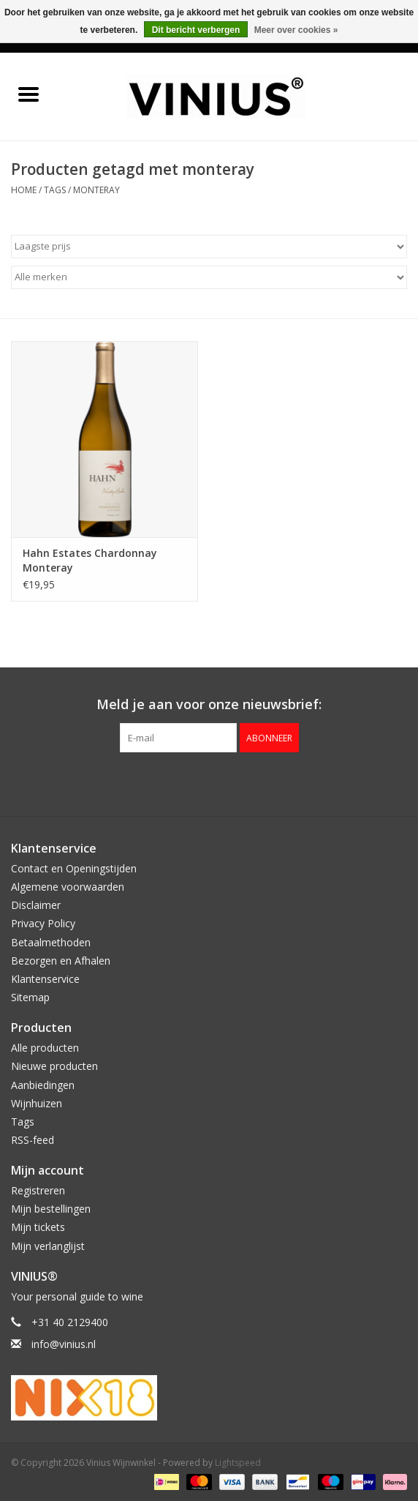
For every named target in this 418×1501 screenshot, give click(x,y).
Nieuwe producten (54, 1066)
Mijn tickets (38, 1227)
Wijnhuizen (36, 1103)
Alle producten (45, 1048)
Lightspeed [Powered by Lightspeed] (238, 1462)
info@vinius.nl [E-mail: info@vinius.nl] (63, 1344)
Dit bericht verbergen (196, 30)
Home (24, 190)
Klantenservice (45, 979)
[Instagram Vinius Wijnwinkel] (235, 782)
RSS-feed (32, 1140)
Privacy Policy (43, 923)
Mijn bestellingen (51, 1209)
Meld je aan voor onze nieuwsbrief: (209, 704)
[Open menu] (28, 93)
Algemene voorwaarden (67, 887)
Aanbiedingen (43, 1085)
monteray (96, 190)
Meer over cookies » (296, 30)
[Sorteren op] (209, 246)
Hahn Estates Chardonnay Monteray (90, 560)
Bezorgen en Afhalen (60, 960)
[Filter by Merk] (209, 277)
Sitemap (30, 997)
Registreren (38, 1190)
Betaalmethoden (51, 942)
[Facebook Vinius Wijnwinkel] (182, 782)
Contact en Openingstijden (74, 868)
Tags (55, 190)
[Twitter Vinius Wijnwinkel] (209, 782)
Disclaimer (36, 905)
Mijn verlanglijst (48, 1246)
